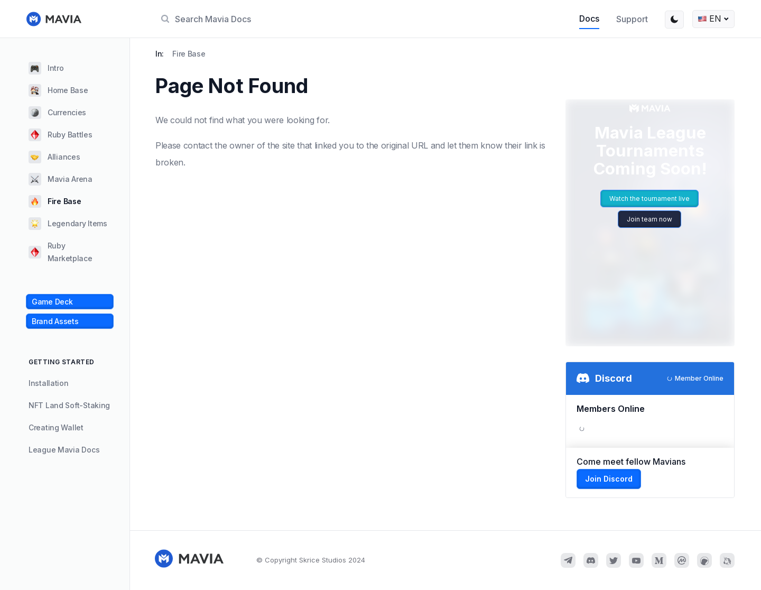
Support (632, 19)
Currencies (57, 112)
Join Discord (609, 478)
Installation (49, 383)
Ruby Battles (60, 134)
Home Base (58, 90)
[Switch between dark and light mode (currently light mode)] (674, 20)
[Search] (358, 19)
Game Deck (52, 301)
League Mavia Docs (64, 449)
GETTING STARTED (62, 362)
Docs (589, 18)
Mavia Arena (60, 179)
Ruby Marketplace (60, 252)
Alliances (54, 157)
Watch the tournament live (649, 198)
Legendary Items (68, 223)
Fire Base (55, 201)
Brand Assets (55, 321)
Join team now (649, 219)
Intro (46, 68)
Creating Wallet (56, 427)
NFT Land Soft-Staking (69, 405)
